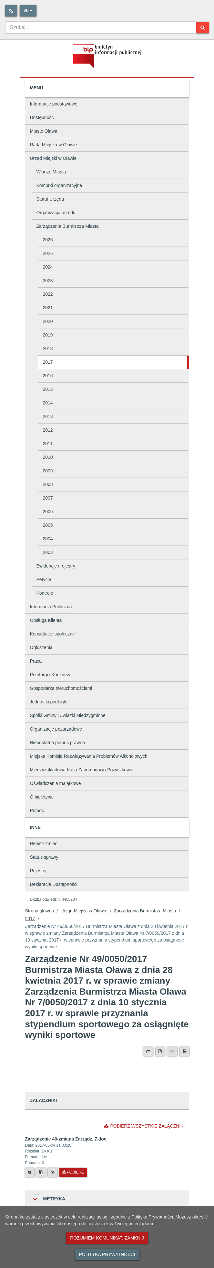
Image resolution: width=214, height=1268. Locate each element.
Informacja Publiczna (51, 606)
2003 (48, 552)
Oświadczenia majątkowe (55, 783)
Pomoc (37, 810)
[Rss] (11, 11)
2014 (48, 402)
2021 (48, 307)
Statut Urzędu (50, 199)
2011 (48, 443)
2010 (48, 457)
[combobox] (100, 27)
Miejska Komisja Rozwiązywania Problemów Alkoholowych (89, 756)
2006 (48, 511)
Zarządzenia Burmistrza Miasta (67, 226)
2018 (48, 348)
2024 (48, 267)
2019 (48, 334)
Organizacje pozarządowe (56, 729)
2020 (48, 321)
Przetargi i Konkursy (50, 674)
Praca (36, 661)
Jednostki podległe (48, 701)
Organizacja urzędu (56, 212)
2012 (48, 430)
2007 (48, 498)
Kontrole (44, 593)
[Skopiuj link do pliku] (41, 1172)
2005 (48, 525)
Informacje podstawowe (53, 103)
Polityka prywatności (107, 1254)
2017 (48, 362)
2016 (48, 375)
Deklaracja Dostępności (53, 884)
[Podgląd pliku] (52, 1172)
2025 (48, 253)
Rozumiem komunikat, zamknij (107, 1237)
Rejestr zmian (44, 843)
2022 (48, 294)
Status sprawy (44, 857)
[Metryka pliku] (29, 1172)
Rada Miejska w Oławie (53, 144)
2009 (48, 470)
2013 (48, 416)
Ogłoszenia (41, 647)
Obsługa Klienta (46, 620)
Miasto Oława (43, 131)
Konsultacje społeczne (52, 633)
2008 (48, 484)
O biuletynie (42, 796)
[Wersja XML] (172, 1051)
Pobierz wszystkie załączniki (144, 1126)
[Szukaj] (202, 27)
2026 (48, 239)
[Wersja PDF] (160, 1051)
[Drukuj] (184, 1051)
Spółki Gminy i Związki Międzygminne (68, 715)
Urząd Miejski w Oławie (53, 158)
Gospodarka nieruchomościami (61, 688)
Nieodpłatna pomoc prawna (57, 742)
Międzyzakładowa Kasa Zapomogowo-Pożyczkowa (81, 769)
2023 (48, 280)
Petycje (43, 579)
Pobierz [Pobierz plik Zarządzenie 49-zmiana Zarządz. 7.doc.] (73, 1172)
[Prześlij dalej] (148, 1051)
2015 (48, 389)
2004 (48, 538)
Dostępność (42, 117)
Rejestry (38, 870)
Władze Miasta (51, 171)
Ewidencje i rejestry (56, 565)
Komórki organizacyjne (59, 185)
